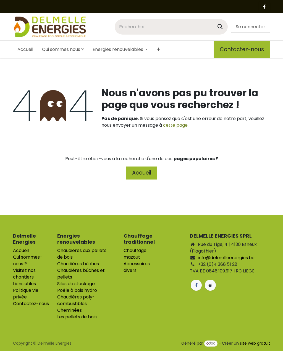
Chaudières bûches (78, 264)
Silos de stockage (76, 283)
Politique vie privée (25, 293)
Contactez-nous (242, 49)
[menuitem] (25, 49)
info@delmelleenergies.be (226, 257)
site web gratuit (255, 343)
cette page (175, 125)
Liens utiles (24, 283)
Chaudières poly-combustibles (76, 300)
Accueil (141, 172)
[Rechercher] (220, 26)
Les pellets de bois (77, 317)
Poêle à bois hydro (77, 290)
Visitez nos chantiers (24, 273)
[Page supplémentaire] (210, 285)
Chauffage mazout (135, 253)
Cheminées (69, 310)
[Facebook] (264, 6)
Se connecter (250, 27)
